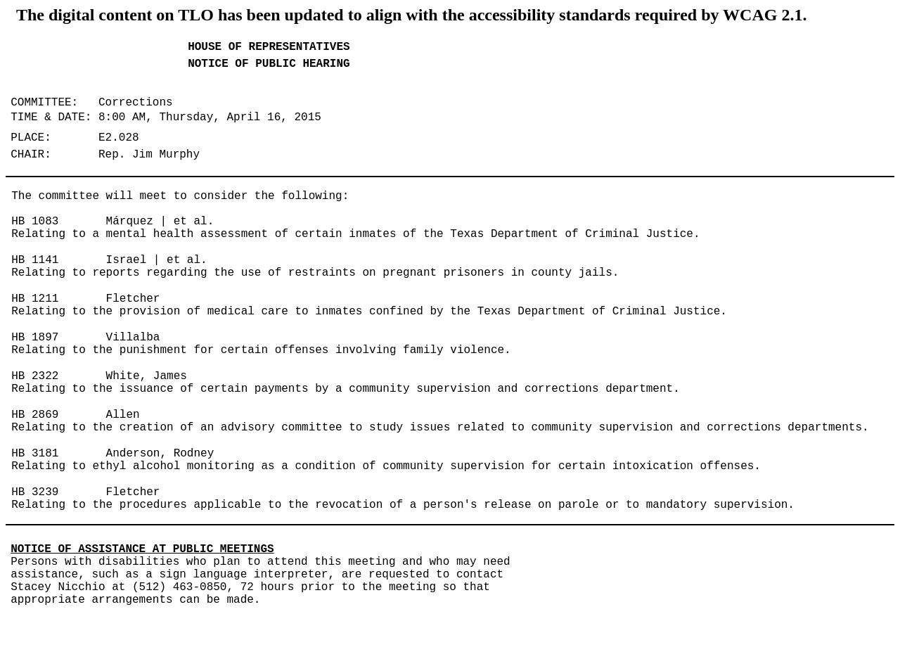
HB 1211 (34, 299)
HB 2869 (34, 415)
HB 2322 (34, 376)
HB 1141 (34, 260)
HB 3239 (34, 492)
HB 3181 (34, 453)
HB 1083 (34, 221)
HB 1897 (34, 337)
